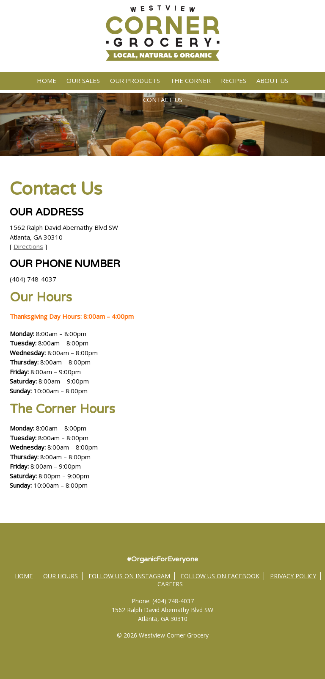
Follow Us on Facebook (220, 576)
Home (46, 80)
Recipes (233, 80)
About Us (272, 80)
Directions (28, 246)
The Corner (190, 80)
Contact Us (162, 99)
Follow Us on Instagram (129, 576)
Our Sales (83, 80)
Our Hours (60, 576)
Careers (170, 584)
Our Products (135, 80)
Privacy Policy (293, 576)
